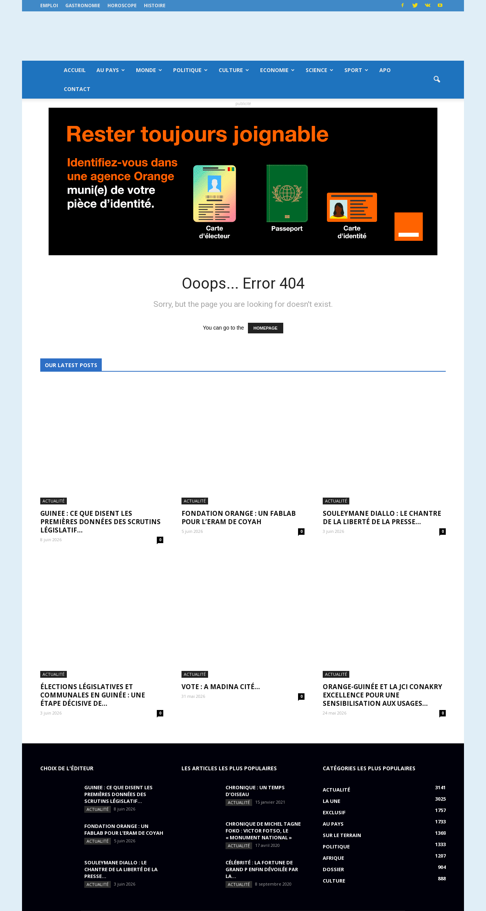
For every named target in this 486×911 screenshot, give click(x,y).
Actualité (54, 438)
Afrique (333, 733)
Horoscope (122, 5)
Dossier (333, 744)
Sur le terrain (342, 710)
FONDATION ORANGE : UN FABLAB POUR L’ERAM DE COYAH (238, 455)
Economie (277, 70)
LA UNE (331, 676)
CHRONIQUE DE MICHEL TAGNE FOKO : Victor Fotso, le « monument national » (263, 706)
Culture (234, 70)
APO (385, 70)
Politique (190, 70)
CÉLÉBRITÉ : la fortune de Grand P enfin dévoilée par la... (262, 745)
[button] (437, 80)
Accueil (75, 70)
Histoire (155, 5)
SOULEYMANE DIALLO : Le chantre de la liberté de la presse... (382, 455)
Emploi (49, 5)
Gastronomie (82, 5)
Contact (77, 89)
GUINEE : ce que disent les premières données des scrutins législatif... (100, 459)
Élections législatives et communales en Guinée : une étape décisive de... (92, 570)
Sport (356, 70)
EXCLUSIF (334, 688)
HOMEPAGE (266, 328)
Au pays (110, 70)
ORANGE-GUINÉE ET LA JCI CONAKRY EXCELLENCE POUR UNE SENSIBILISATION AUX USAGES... (382, 570)
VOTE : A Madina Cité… (220, 562)
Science (319, 70)
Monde (149, 70)
